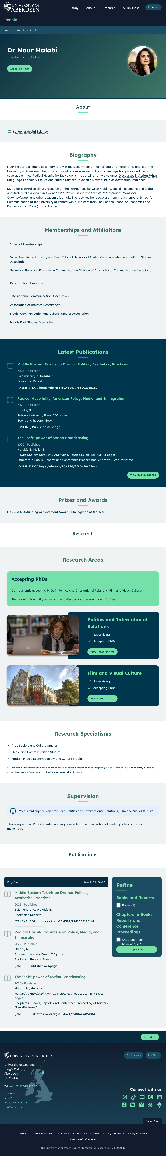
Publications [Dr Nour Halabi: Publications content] (83, 857)
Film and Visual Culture (136, 813)
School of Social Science (30, 132)
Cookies (94, 1137)
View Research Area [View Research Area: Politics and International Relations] (105, 653)
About (92, 8)
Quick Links (133, 8)
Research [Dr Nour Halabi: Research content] (83, 535)
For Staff (152, 1059)
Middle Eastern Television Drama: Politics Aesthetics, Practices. (100, 180)
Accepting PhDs (21, 69)
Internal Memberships (26, 245)
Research (110, 8)
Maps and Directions (16, 1106)
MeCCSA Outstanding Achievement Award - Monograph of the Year (56, 513)
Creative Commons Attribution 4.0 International (46, 775)
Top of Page (152, 1124)
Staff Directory (13, 1110)
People (11, 19)
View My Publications (141, 476)
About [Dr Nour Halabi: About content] (83, 107)
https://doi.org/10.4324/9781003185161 (68, 388)
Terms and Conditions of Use (36, 1137)
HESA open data (133, 770)
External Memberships (26, 283)
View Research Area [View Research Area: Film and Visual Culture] (105, 701)
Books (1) (128, 908)
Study (76, 8)
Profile (34, 30)
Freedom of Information (83, 1143)
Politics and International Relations (92, 813)
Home (8, 30)
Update (149, 1040)
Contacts (10, 1096)
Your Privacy (62, 1137)
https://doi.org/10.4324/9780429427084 (68, 467)
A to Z (8, 1101)
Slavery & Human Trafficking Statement (125, 1137)
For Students (131, 1059)
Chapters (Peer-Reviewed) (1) (133, 944)
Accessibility (80, 1137)
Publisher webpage (46, 427)
